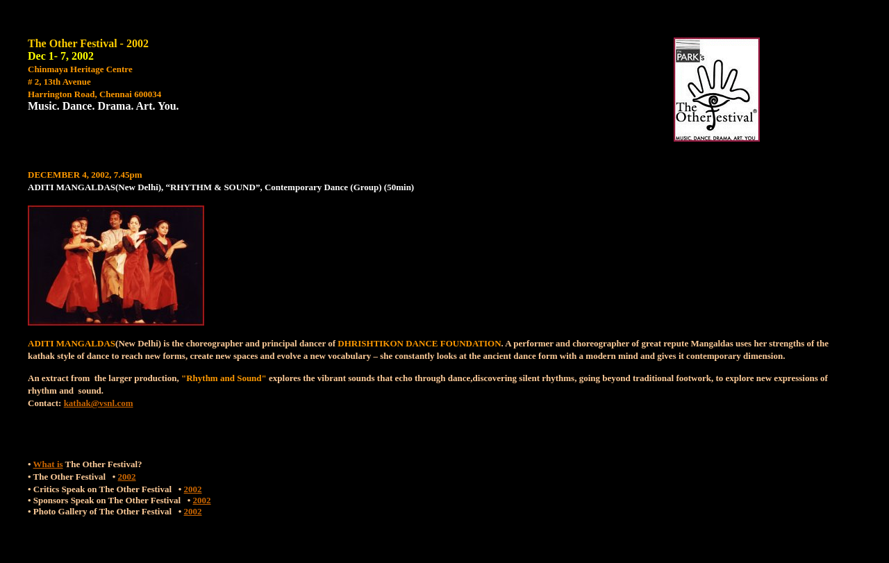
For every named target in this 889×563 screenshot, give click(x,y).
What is (48, 464)
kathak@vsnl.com (98, 403)
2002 (127, 476)
